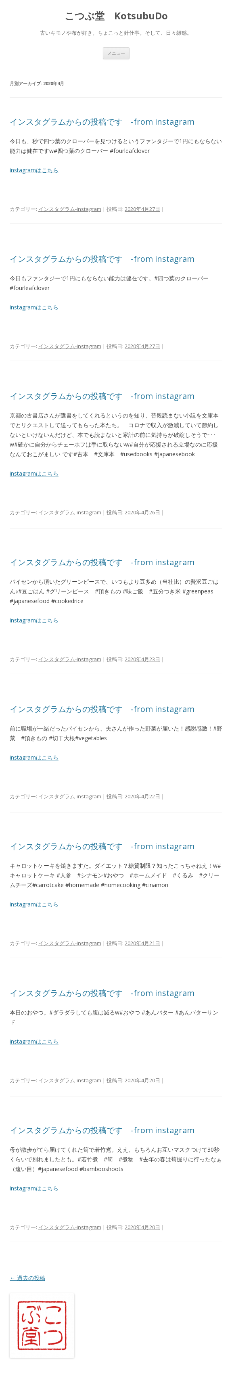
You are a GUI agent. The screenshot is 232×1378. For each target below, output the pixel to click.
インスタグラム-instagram (69, 209)
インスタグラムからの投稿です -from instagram (102, 121)
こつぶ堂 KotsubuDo (116, 16)
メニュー (116, 53)
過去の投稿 (27, 1278)
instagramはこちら (34, 170)
